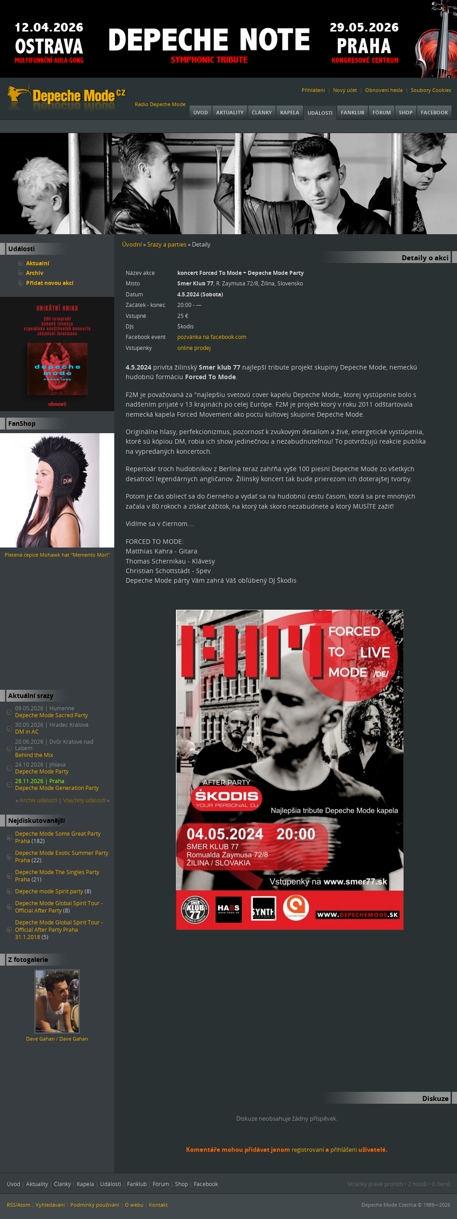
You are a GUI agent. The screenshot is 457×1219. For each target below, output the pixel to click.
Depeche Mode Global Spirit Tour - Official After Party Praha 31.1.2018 (59, 929)
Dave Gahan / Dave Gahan (57, 1038)
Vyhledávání (50, 1204)
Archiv (34, 272)
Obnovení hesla (384, 89)
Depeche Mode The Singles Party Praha (57, 875)
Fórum (381, 112)
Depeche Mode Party (42, 771)
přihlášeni (343, 1149)
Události (320, 112)
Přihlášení (313, 89)
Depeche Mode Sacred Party (51, 715)
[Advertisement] (57, 624)
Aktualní (37, 263)
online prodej (194, 347)
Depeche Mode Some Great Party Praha (58, 837)
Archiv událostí (38, 800)
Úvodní (132, 244)
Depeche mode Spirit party (49, 891)
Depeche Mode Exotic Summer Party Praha (61, 856)
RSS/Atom (18, 1204)
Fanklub (352, 112)
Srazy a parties (166, 244)
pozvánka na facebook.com (211, 336)
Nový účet (345, 89)
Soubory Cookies (431, 89)
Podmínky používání (94, 1204)
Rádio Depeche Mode (160, 104)
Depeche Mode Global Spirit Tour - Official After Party (59, 906)
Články (262, 112)
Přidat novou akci (50, 282)
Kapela (289, 112)
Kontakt (158, 1204)
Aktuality (230, 112)
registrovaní (308, 1149)
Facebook (434, 112)
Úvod (200, 112)
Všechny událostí (84, 800)
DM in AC (27, 732)
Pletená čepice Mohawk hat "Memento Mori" (57, 554)
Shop (406, 112)
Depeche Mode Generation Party (57, 788)
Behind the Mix (34, 755)
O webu (134, 1204)
